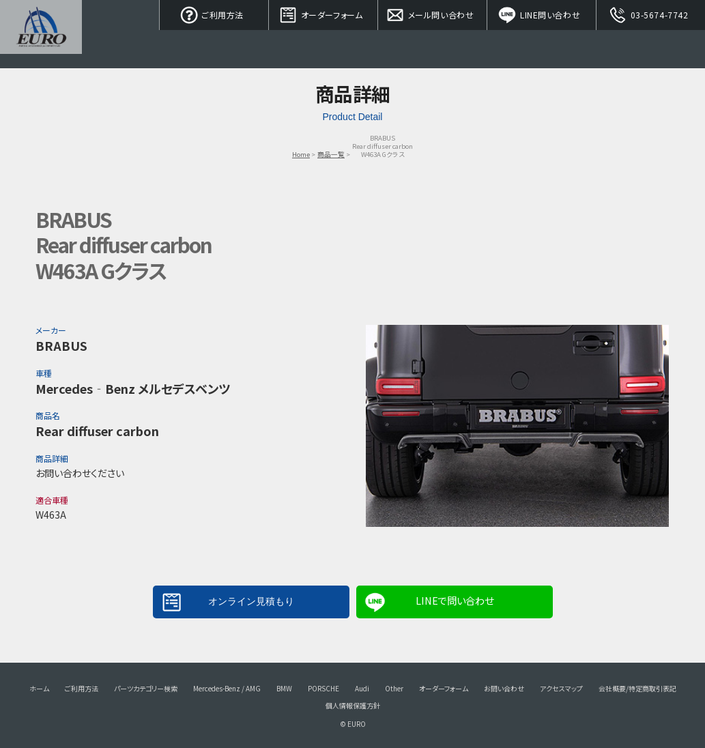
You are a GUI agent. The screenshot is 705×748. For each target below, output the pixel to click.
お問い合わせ (504, 688)
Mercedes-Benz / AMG (227, 688)
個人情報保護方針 (353, 705)
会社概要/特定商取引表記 (637, 688)
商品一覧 (331, 154)
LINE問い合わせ (542, 13)
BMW (284, 688)
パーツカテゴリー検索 (145, 688)
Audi (362, 688)
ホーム (39, 688)
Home (301, 154)
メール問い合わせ (432, 13)
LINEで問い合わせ (454, 600)
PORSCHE (323, 688)
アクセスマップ (561, 688)
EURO (41, 34)
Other (394, 688)
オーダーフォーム (323, 13)
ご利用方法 (214, 13)
